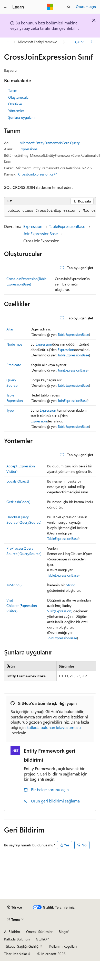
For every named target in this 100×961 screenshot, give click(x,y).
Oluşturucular (19, 97)
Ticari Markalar (15, 953)
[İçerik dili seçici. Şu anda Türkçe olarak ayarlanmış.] (14, 907)
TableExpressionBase (67, 226)
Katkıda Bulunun (17, 939)
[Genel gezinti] (5, 7)
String (70, 585)
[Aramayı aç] (69, 7)
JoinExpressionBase (40, 233)
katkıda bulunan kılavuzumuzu (54, 727)
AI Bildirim (12, 931)
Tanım (12, 90)
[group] (50, 211)
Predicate (13, 364)
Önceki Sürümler (39, 931)
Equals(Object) (17, 481)
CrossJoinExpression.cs (36, 174)
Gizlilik (41, 939)
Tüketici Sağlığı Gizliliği (21, 946)
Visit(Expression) (59, 610)
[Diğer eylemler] (91, 42)
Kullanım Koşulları (63, 946)
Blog (62, 931)
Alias (10, 329)
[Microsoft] (50, 7)
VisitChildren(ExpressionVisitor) (21, 605)
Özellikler (15, 103)
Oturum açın (86, 6)
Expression (32, 226)
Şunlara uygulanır (22, 117)
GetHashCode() (18, 501)
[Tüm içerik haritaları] (8, 42)
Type (10, 410)
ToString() (14, 585)
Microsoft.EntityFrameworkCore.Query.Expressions (40, 41)
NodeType (14, 344)
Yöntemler (16, 110)
